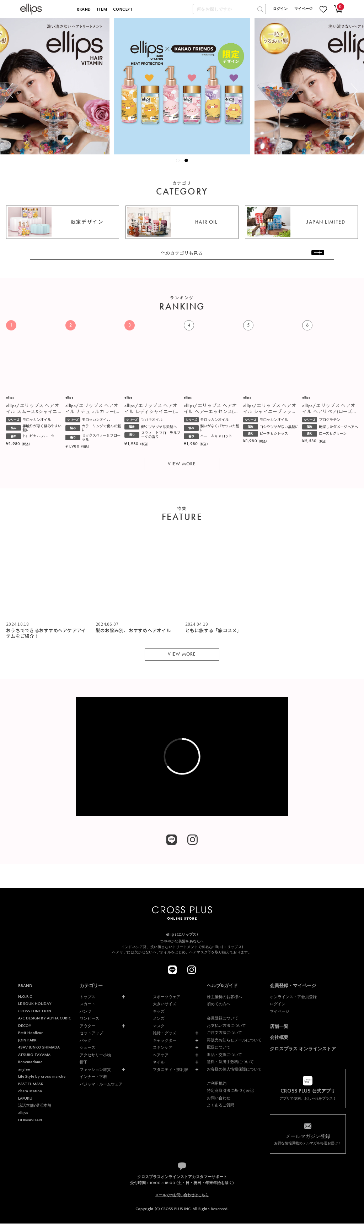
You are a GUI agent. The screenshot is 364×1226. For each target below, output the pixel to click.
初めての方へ (218, 1007)
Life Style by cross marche (41, 1079)
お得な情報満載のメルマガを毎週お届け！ (307, 1141)
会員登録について (222, 1021)
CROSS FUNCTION (34, 1014)
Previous (9, 91)
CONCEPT (123, 9)
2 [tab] (188, 162)
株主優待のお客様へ (224, 999)
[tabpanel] (182, 86)
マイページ (303, 9)
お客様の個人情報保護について (234, 1072)
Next (354, 91)
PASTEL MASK (30, 1086)
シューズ (87, 1050)
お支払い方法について (226, 1028)
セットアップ (91, 1036)
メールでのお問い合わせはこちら (182, 1198)
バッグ (85, 1043)
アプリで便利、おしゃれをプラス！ (307, 1096)
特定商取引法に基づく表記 (230, 1093)
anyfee (24, 1072)
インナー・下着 (93, 1079)
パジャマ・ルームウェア (101, 1086)
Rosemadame (30, 1065)
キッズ (159, 1014)
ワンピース (89, 1021)
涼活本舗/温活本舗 (34, 1108)
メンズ (159, 1021)
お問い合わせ (218, 1101)
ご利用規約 (216, 1086)
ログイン (280, 9)
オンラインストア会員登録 (293, 999)
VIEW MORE (182, 467)
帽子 (83, 1065)
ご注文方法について (224, 1035)
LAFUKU (25, 1101)
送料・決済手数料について (230, 1064)
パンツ (85, 1014)
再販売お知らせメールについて (234, 1042)
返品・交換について (224, 1057)
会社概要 (279, 1040)
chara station (30, 1094)
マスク (159, 1028)
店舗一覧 (279, 1029)
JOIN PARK (27, 1043)
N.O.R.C (25, 999)
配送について (218, 1050)
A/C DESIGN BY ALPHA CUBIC (44, 1021)
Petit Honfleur (30, 1036)
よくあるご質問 (220, 1108)
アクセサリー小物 (95, 1057)
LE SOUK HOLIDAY (35, 1007)
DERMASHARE (30, 1123)
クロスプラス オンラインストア (303, 1051)
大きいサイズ (164, 1007)
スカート (87, 1007)
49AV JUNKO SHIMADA (39, 1050)
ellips (23, 1116)
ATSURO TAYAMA (34, 1057)
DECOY (24, 1028)
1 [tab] (179, 162)
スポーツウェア (166, 999)
